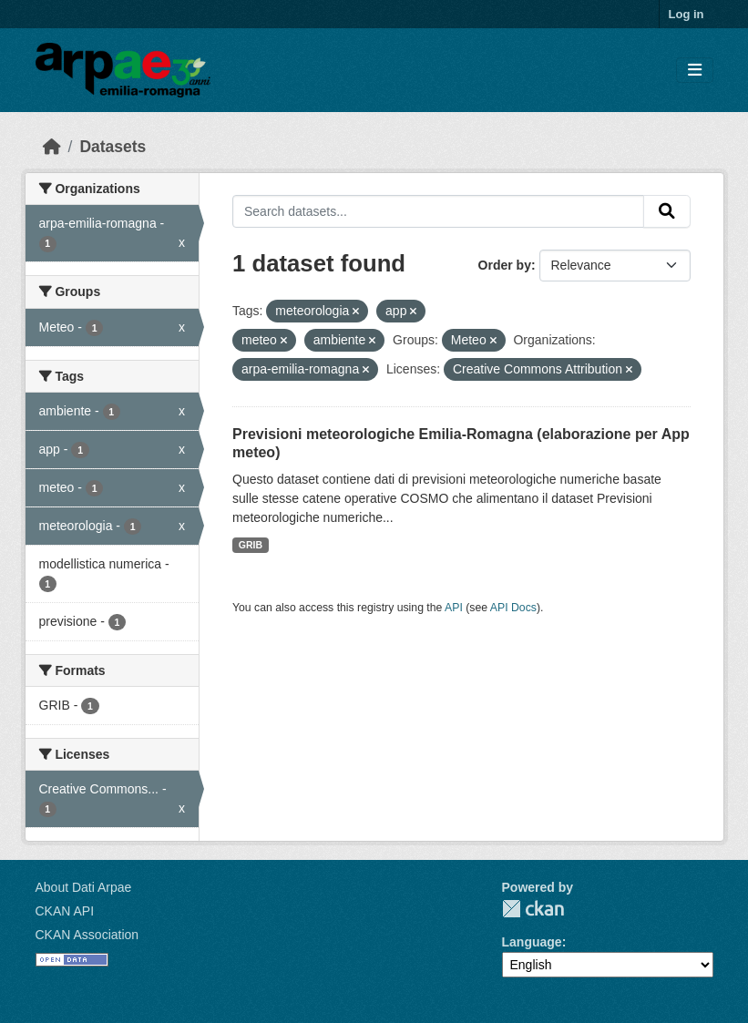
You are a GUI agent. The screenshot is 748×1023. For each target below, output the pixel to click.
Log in (686, 14)
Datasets (112, 147)
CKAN (533, 908)
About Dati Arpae (84, 887)
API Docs (513, 607)
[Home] (52, 147)
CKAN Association (87, 934)
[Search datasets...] (438, 211)
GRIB (250, 544)
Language (532, 942)
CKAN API (65, 911)
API (454, 607)
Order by (504, 265)
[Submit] (667, 211)
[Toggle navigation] (694, 70)
